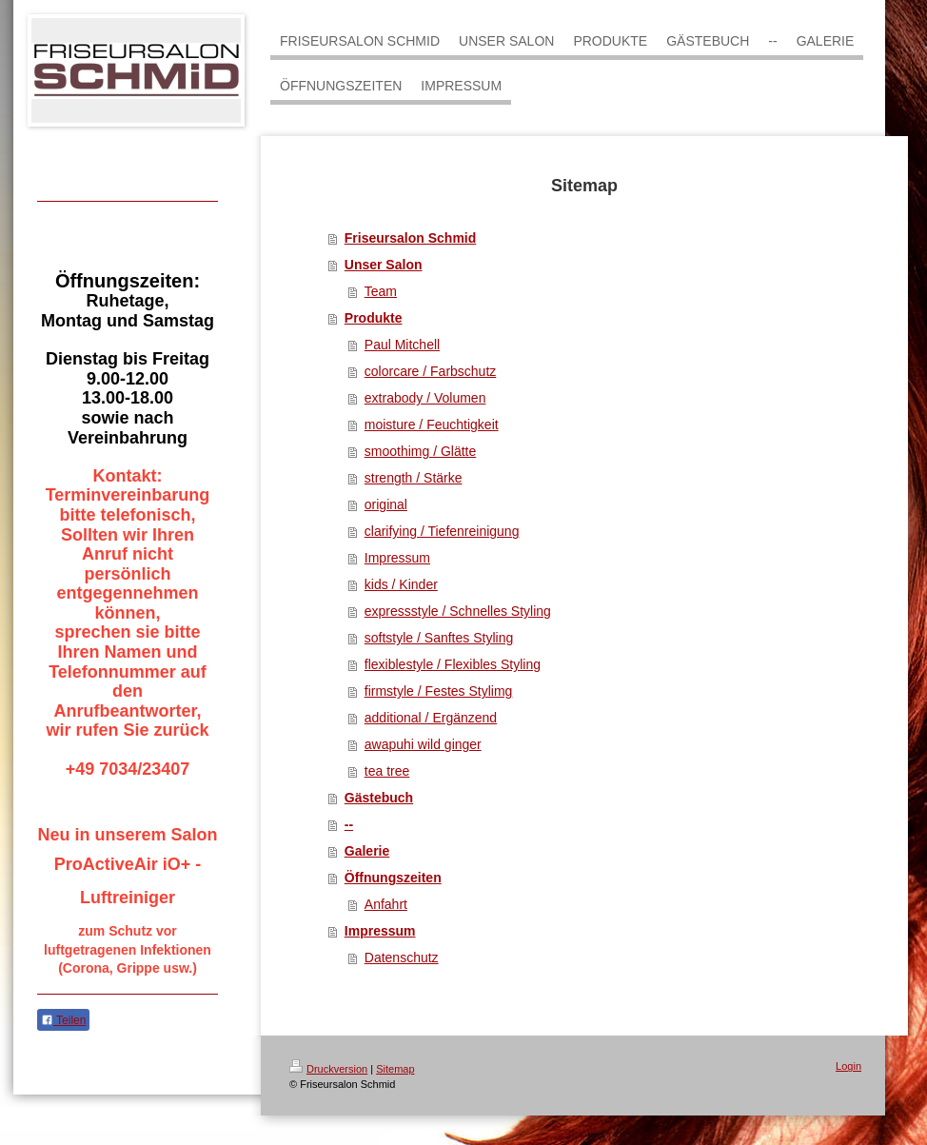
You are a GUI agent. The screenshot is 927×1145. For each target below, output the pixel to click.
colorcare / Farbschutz (431, 371)
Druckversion (328, 1069)
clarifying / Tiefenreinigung (442, 531)
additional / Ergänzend (431, 717)
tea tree (387, 771)
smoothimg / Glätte (421, 451)
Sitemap (395, 1069)
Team (381, 291)
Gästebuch (379, 797)
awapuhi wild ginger (423, 744)
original (386, 504)
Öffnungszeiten (393, 877)
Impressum (397, 557)
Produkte (374, 318)
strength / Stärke (414, 477)
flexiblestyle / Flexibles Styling (453, 664)
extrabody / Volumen (425, 397)
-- (349, 824)
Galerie (367, 851)
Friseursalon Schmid (410, 238)
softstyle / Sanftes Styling (439, 637)
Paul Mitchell (402, 344)
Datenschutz (402, 957)
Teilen (63, 1020)
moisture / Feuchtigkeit (432, 424)
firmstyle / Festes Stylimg (439, 691)
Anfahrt (386, 904)
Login (848, 1066)
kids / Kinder (401, 584)
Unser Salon (384, 264)
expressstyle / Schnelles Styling (458, 611)
